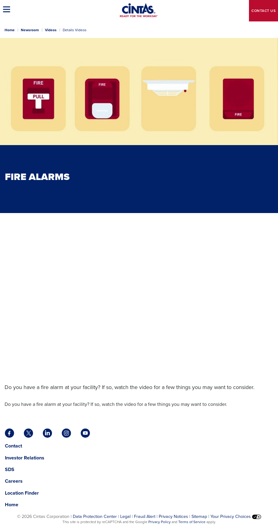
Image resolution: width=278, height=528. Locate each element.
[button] (7, 9)
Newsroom (30, 30)
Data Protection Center (95, 516)
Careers (14, 481)
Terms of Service (192, 522)
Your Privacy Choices (235, 516)
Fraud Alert (144, 516)
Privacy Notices (173, 516)
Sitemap (199, 516)
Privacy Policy (159, 522)
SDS (10, 469)
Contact (263, 10)
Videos (51, 30)
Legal (125, 516)
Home (10, 30)
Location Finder (22, 492)
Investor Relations (24, 457)
